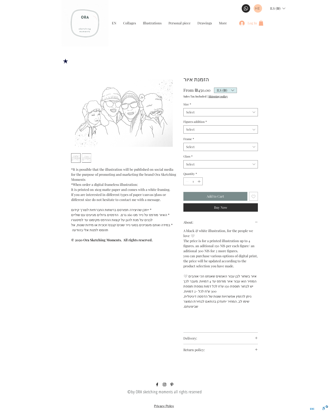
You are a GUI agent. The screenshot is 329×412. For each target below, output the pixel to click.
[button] (277, 8)
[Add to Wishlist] (253, 196)
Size (187, 104)
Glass (188, 156)
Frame (188, 139)
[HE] (258, 8)
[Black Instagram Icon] (164, 384)
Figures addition (195, 122)
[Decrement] (186, 181)
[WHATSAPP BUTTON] (246, 8)
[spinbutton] (193, 181)
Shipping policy (218, 96)
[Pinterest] (172, 384)
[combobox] (220, 112)
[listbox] (277, 8)
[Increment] (199, 181)
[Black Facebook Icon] (157, 384)
